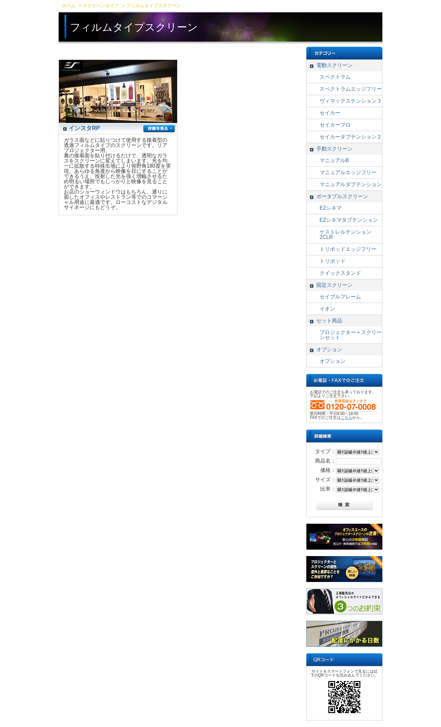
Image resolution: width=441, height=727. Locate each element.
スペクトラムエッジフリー (351, 89)
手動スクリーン (334, 148)
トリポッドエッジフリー (348, 249)
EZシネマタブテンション (349, 220)
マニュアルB (334, 160)
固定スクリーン (334, 285)
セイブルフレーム (340, 296)
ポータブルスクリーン (342, 196)
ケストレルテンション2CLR (345, 234)
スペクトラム (335, 77)
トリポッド (332, 261)
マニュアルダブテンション (351, 184)
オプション (329, 349)
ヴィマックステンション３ (351, 101)
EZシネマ (331, 208)
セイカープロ (335, 125)
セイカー (330, 113)
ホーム (68, 5)
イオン (327, 308)
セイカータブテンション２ (351, 137)
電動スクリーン (334, 65)
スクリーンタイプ (101, 5)
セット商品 (329, 320)
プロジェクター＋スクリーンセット (351, 335)
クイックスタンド (340, 273)
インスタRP (84, 128)
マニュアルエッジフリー (348, 172)
